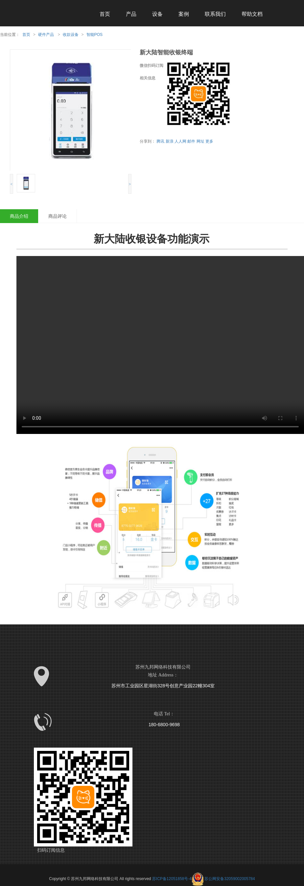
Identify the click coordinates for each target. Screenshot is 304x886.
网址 (200, 141)
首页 (105, 14)
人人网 (180, 141)
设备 (157, 14)
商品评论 (57, 216)
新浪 (170, 141)
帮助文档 (252, 14)
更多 (209, 141)
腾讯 (160, 141)
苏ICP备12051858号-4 (172, 878)
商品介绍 (19, 216)
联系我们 (215, 14)
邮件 (191, 141)
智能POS (94, 34)
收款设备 (71, 34)
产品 (131, 14)
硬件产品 (46, 34)
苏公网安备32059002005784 (223, 878)
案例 (183, 14)
